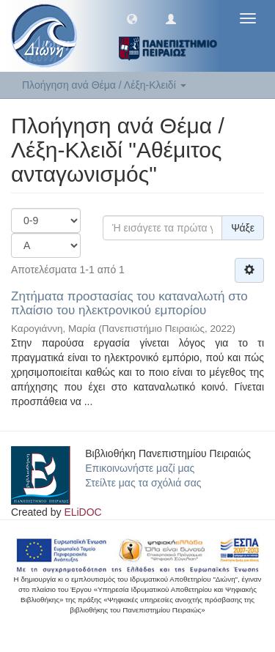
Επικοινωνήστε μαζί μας (139, 468)
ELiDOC (82, 512)
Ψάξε (242, 228)
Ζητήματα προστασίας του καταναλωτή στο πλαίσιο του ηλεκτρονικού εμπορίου (129, 303)
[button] (132, 18)
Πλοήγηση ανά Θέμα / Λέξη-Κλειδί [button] (104, 85)
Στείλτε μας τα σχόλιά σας (143, 483)
